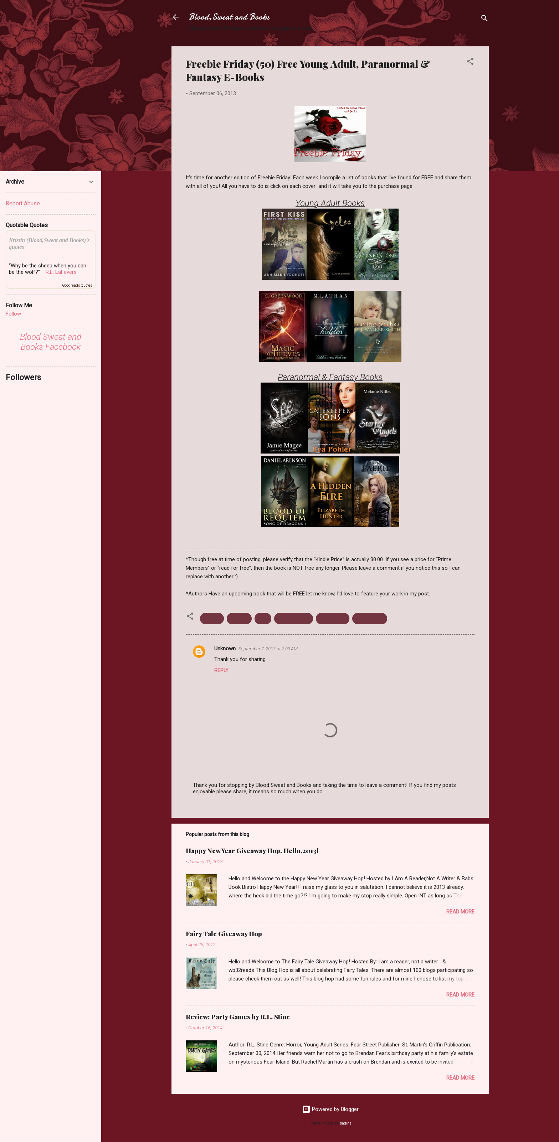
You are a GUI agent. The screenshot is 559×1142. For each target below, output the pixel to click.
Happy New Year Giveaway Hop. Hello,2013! (252, 850)
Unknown (225, 648)
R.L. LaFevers (61, 272)
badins (346, 1123)
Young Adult (369, 618)
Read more (460, 911)
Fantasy (239, 618)
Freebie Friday (293, 618)
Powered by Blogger (330, 1109)
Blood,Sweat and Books (229, 17)
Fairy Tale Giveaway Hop (224, 934)
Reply (221, 670)
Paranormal (332, 618)
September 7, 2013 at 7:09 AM (268, 648)
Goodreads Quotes (77, 285)
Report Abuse (23, 203)
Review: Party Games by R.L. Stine (238, 1017)
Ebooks (212, 618)
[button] (470, 62)
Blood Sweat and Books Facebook (50, 342)
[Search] (484, 19)
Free (263, 618)
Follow (13, 314)
